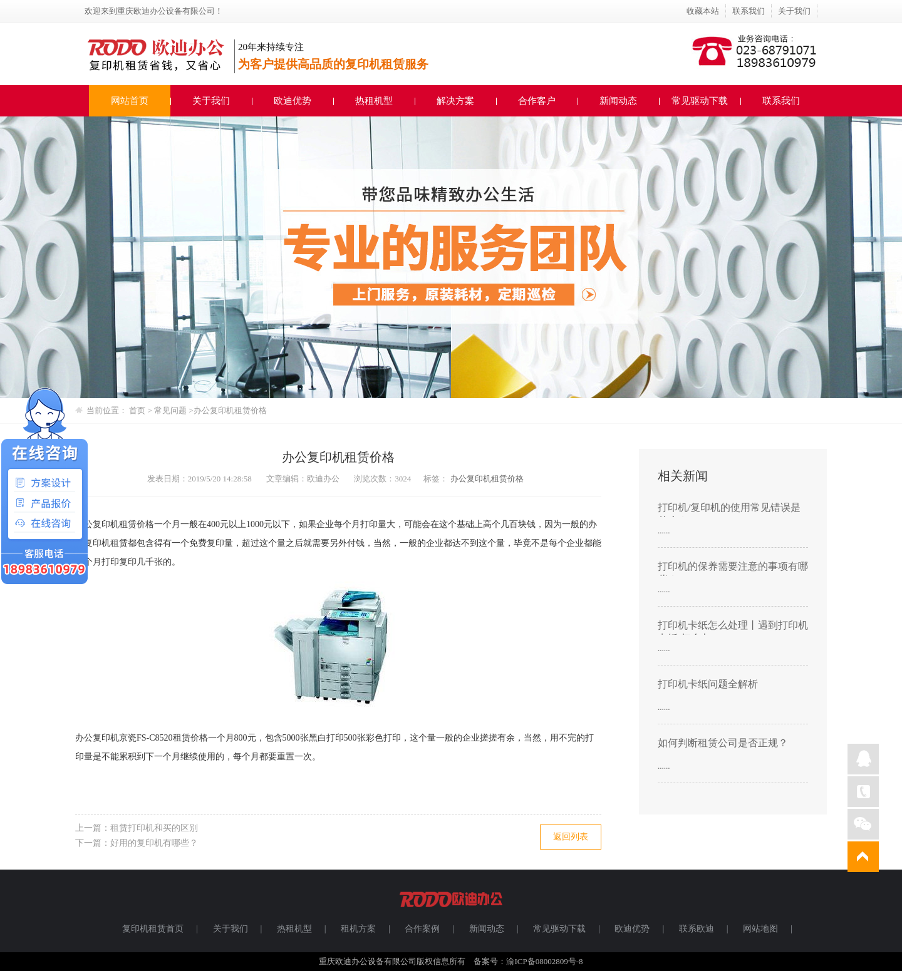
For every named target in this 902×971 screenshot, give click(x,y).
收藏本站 (703, 11)
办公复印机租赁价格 (230, 410)
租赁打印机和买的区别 (154, 828)
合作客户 (537, 101)
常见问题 (171, 410)
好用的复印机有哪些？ (154, 843)
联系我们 (748, 11)
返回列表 (570, 836)
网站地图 (760, 928)
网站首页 (129, 101)
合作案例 (422, 928)
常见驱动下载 (699, 101)
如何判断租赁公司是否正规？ (723, 742)
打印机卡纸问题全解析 (708, 684)
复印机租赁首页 (153, 928)
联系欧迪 (696, 928)
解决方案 (455, 101)
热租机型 (374, 101)
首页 (137, 410)
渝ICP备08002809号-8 (544, 961)
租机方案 (358, 928)
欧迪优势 (292, 101)
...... (664, 530)
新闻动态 (618, 101)
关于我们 (794, 11)
